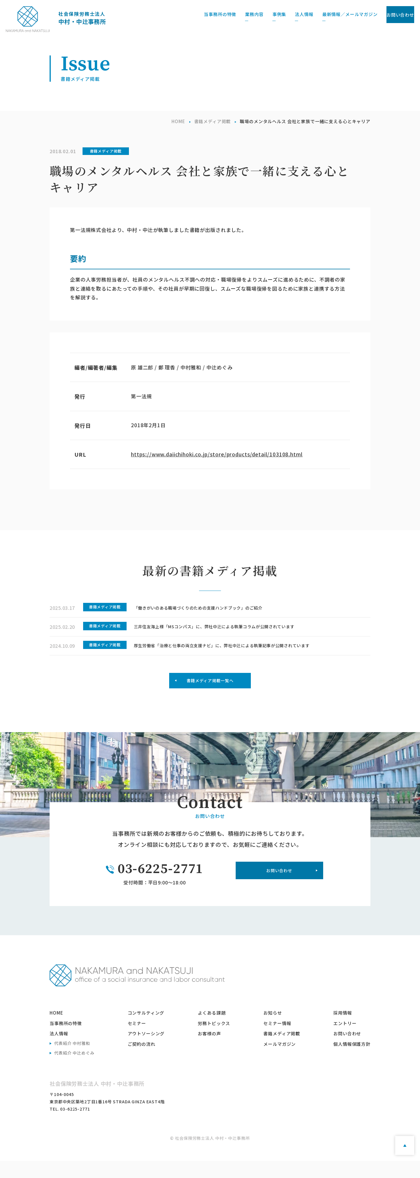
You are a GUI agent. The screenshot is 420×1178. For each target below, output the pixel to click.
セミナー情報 (277, 1040)
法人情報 (59, 1051)
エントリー (344, 1040)
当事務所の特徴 (66, 1040)
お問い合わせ (388, 15)
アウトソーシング (146, 1051)
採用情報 (342, 1030)
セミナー (137, 1040)
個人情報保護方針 (351, 1061)
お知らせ (272, 1030)
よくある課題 (211, 1030)
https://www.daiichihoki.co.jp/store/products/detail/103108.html (217, 454)
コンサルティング (146, 1030)
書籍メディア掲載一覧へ (210, 695)
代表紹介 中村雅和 (72, 1060)
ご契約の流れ (141, 1061)
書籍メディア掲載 (212, 121)
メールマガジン (279, 1061)
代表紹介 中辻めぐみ (74, 1070)
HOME (178, 121)
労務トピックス (214, 1040)
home (56, 1030)
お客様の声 (209, 1051)
